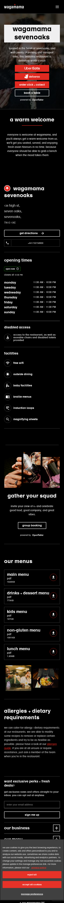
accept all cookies (32, 884)
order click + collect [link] (32, 84)
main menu (32, 577)
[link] (32, 68)
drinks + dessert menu (32, 596)
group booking (32, 525)
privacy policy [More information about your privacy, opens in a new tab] (38, 867)
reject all (32, 874)
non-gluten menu (32, 633)
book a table (32, 92)
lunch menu (32, 652)
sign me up (32, 814)
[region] (32, 869)
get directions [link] (32, 233)
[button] (57, 7)
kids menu (32, 614)
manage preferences (32, 894)
